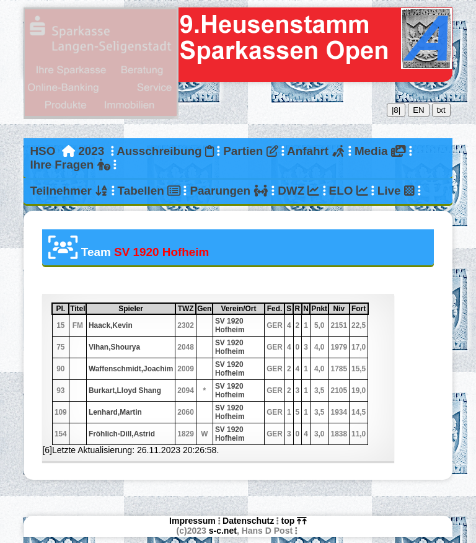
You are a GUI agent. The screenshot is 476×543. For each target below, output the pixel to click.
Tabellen (149, 190)
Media (380, 150)
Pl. (62, 308)
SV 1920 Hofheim (230, 325)
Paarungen (229, 190)
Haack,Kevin (111, 325)
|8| (396, 110)
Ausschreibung (165, 150)
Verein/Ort (242, 308)
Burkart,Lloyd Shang (125, 390)
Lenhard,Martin (115, 412)
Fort (359, 308)
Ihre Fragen (70, 164)
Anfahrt (316, 150)
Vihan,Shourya (114, 347)
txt (441, 110)
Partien (250, 150)
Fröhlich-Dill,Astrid (122, 434)
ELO (348, 190)
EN (419, 110)
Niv (340, 308)
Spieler (146, 308)
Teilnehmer (69, 190)
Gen (204, 308)
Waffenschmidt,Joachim (131, 368)
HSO (42, 150)
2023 (91, 150)
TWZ (186, 308)
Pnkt (319, 308)
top (294, 521)
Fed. (275, 308)
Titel (77, 308)
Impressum (192, 521)
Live (396, 190)
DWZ (298, 190)
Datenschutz (248, 521)
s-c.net (223, 531)
